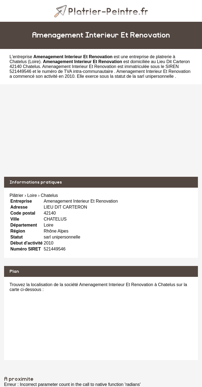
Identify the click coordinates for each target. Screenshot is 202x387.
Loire (34, 61)
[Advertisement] (101, 130)
